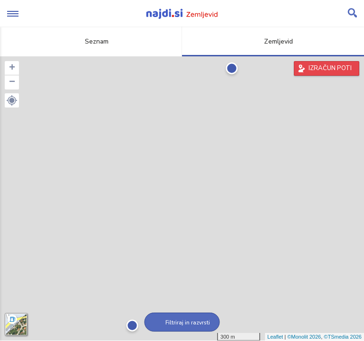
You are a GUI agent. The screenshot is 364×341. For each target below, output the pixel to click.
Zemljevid (273, 41)
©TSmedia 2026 (343, 337)
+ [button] (12, 68)
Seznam (91, 41)
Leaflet (275, 337)
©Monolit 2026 (304, 337)
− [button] (12, 82)
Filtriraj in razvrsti (182, 322)
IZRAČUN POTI (330, 68)
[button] (12, 100)
